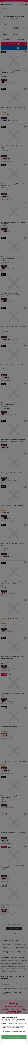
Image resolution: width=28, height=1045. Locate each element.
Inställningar (14, 1041)
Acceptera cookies (14, 1037)
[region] (14, 1029)
